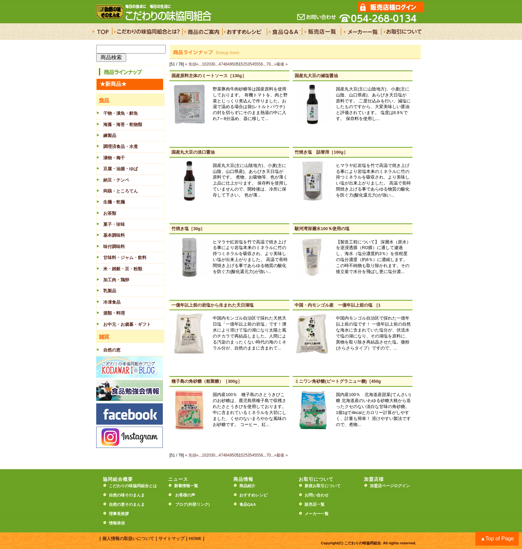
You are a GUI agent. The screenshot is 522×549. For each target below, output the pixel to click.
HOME (195, 538)
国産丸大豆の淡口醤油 (193, 152)
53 (247, 64)
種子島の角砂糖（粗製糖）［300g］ (206, 381)
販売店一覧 (315, 504)
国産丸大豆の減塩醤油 (316, 75)
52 (243, 64)
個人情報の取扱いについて (128, 538)
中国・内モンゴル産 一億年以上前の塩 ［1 (338, 305)
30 (213, 64)
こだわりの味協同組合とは (133, 486)
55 (256, 64)
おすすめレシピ (253, 495)
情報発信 (117, 523)
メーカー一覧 (317, 514)
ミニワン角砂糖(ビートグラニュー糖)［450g (338, 381)
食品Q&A (247, 504)
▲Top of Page (497, 538)
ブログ (181, 504)
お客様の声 (185, 495)
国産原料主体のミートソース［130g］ (208, 75)
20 (208, 64)
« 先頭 (190, 64)
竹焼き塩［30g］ (188, 228)
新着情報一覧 (188, 486)
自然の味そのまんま (127, 495)
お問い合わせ (317, 495)
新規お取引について (323, 486)
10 (204, 64)
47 (221, 64)
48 (225, 64)
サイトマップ (171, 538)
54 (252, 64)
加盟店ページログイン (390, 486)
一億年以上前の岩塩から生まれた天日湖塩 (212, 305)
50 (234, 64)
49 (229, 64)
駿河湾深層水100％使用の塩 (322, 228)
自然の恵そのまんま (127, 504)
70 (268, 64)
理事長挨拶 (119, 514)
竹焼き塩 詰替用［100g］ (321, 152)
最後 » (282, 64)
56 (261, 64)
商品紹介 (247, 486)
